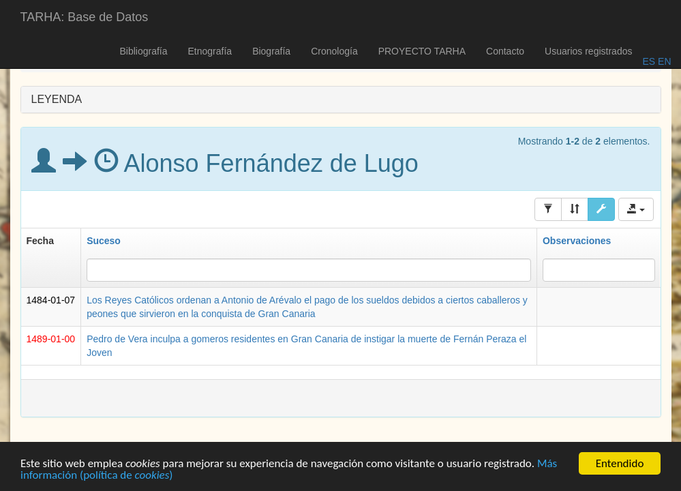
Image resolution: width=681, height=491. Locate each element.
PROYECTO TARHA (422, 51)
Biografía (271, 51)
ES (648, 61)
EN (663, 61)
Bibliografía (143, 51)
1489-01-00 (51, 338)
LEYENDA (56, 99)
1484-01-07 (51, 300)
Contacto (505, 51)
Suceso (104, 240)
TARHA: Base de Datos (84, 17)
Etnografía (210, 51)
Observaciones (577, 240)
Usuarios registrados (588, 51)
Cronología (334, 51)
